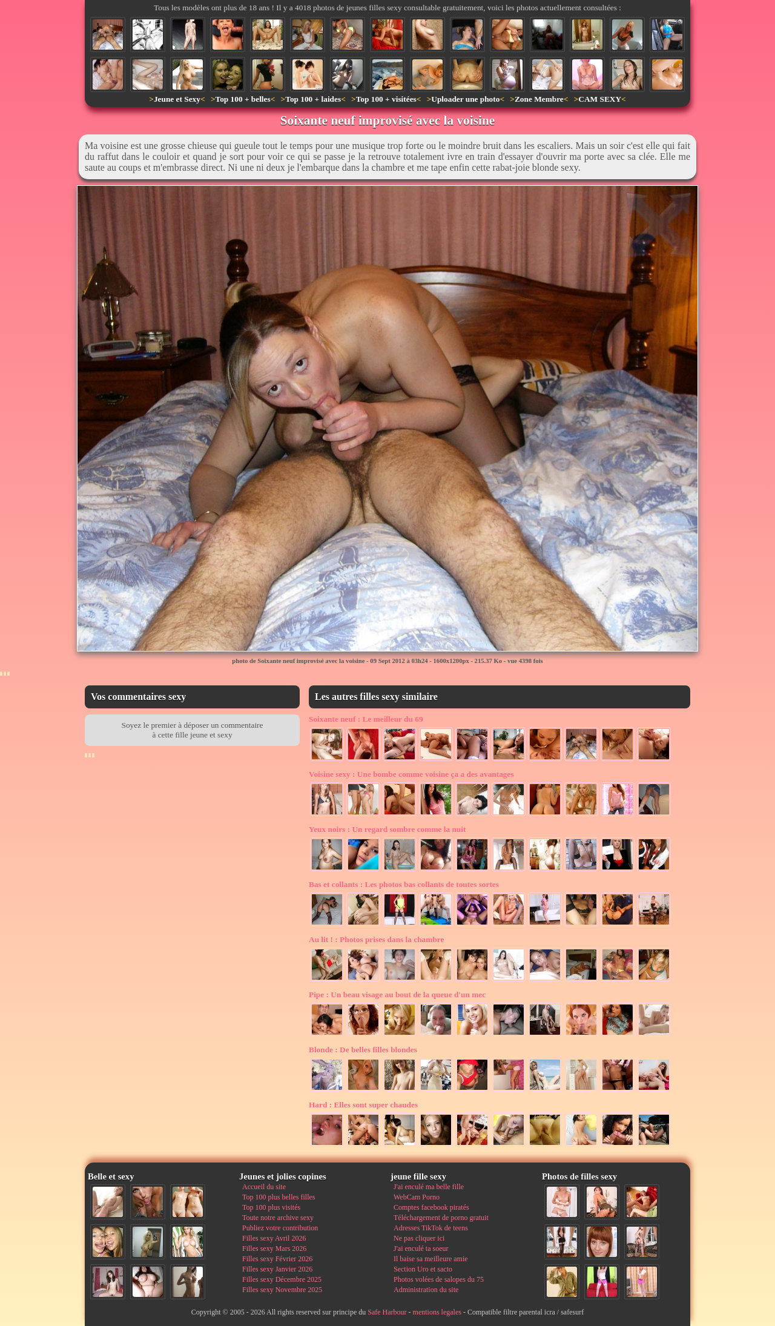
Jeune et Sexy (177, 99)
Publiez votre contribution (280, 1228)
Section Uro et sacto (423, 1269)
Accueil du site (264, 1187)
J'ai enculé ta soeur (421, 1248)
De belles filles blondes (363, 1049)
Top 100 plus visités (271, 1207)
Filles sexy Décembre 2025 (282, 1279)
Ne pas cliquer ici (419, 1238)
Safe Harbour (387, 1312)
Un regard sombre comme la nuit (387, 829)
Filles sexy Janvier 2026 (277, 1269)
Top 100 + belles (242, 99)
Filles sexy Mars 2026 (274, 1248)
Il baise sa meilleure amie (431, 1259)
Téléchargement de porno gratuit (441, 1217)
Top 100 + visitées (386, 99)
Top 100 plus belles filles (278, 1197)
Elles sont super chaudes (363, 1104)
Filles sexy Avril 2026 (274, 1238)
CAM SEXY (599, 99)
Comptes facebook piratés (431, 1207)
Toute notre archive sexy (278, 1217)
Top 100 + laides (313, 99)
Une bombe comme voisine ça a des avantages (411, 774)
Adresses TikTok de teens (431, 1228)
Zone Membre (539, 99)
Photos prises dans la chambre (376, 939)
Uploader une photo (465, 99)
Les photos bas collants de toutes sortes (404, 884)
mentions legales (437, 1312)
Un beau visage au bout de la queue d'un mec (397, 994)
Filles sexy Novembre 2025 (282, 1289)
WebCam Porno (417, 1197)
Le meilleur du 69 (366, 719)
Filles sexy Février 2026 (277, 1259)
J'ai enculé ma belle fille (429, 1187)
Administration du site (426, 1289)
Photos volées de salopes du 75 (439, 1279)
